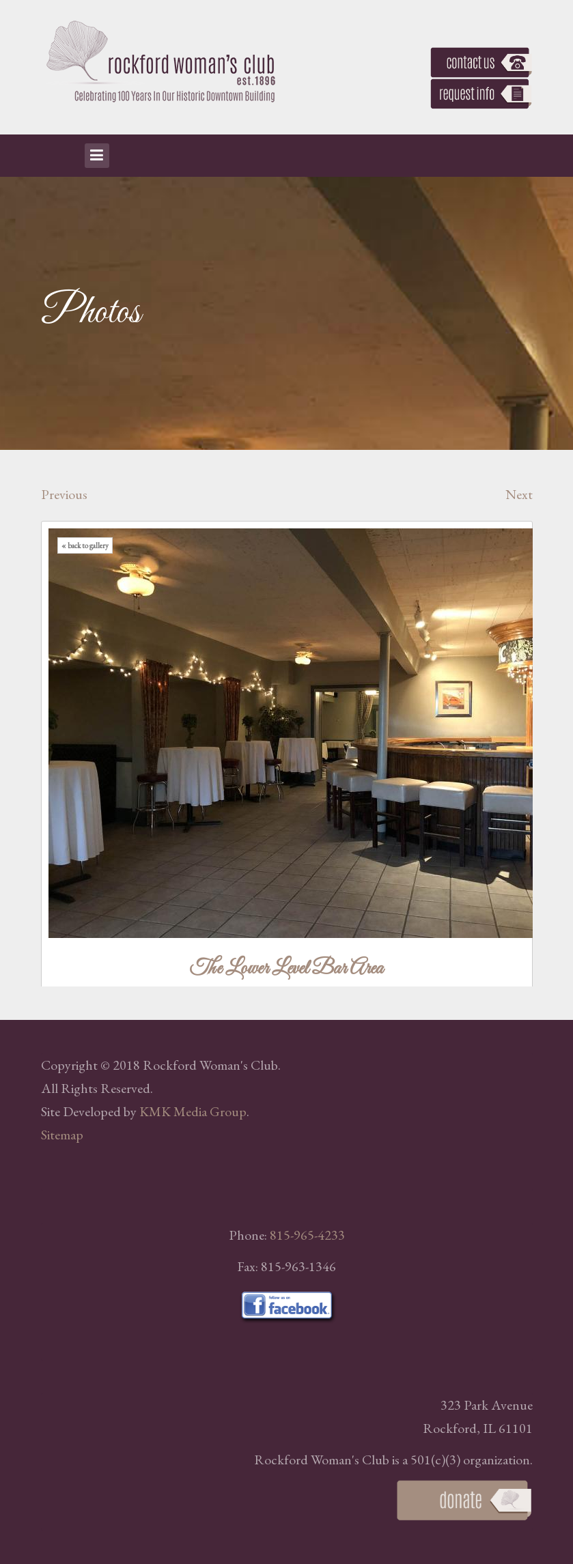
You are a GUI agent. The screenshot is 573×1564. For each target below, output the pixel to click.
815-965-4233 (307, 1235)
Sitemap (62, 1134)
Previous (64, 494)
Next (519, 494)
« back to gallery (85, 545)
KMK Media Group (193, 1111)
